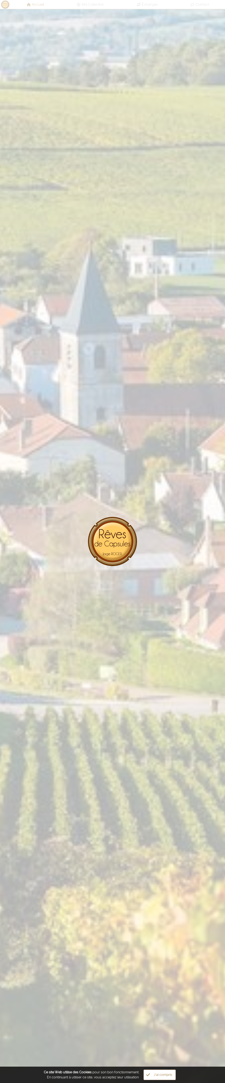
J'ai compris (159, 1075)
